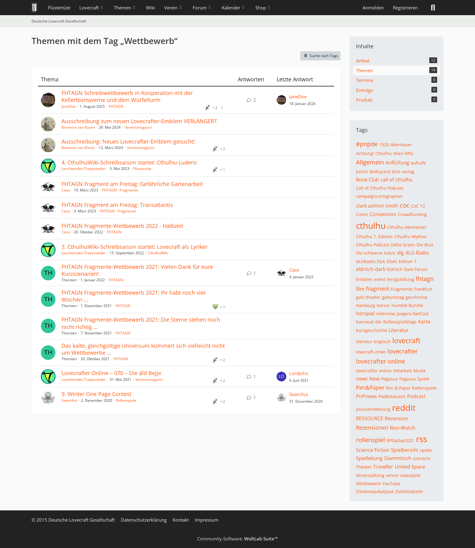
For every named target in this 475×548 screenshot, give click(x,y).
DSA (381, 261)
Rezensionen (372, 427)
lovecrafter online (380, 361)
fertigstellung (400, 279)
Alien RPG (403, 153)
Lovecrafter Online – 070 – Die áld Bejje (111, 373)
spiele (426, 450)
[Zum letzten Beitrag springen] (281, 100)
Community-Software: (237, 539)
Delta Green (403, 245)
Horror (383, 305)
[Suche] (432, 7)
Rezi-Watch (402, 428)
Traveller (383, 466)
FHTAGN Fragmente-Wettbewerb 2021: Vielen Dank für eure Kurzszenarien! (137, 270)
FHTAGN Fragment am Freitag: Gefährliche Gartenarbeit (132, 184)
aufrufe (418, 163)
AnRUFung (397, 162)
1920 (384, 144)
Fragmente (402, 289)
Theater (364, 467)
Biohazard (380, 171)
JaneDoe (68, 106)
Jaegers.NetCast (413, 313)
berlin (362, 171)
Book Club (367, 179)
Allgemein (370, 162)
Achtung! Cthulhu (374, 153)
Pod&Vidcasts (392, 396)
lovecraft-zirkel (371, 352)
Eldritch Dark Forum (407, 269)
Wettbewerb (368, 483)
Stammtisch (397, 458)
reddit (404, 407)
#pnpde (367, 144)
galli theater (368, 297)
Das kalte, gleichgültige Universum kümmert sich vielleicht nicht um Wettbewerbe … (143, 349)
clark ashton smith (377, 205)
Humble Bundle (407, 305)
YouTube (391, 483)
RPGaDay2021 (400, 440)
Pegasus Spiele (414, 379)
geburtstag (393, 297)
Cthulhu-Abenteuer (407, 227)
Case (65, 190)
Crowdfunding (412, 214)
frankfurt (423, 289)
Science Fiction (373, 450)
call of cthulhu (396, 179)
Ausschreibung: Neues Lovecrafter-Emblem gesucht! (128, 141)
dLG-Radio (417, 252)
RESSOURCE (369, 418)
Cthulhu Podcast (372, 245)
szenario (421, 458)
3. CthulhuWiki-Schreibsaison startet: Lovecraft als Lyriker (134, 246)
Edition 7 (408, 261)
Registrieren (405, 8)
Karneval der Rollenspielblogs (386, 322)
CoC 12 (418, 206)
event (379, 279)
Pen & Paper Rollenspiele (411, 388)
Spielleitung (369, 458)
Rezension (396, 418)
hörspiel (365, 313)
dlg (400, 252)
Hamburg (365, 305)
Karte (424, 321)
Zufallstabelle (409, 491)
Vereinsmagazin (138, 127)
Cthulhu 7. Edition (374, 236)
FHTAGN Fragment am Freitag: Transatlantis (117, 204)
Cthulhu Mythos (410, 236)
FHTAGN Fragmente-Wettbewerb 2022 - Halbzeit (122, 225)
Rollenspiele (126, 400)
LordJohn (298, 373)
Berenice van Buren (78, 127)
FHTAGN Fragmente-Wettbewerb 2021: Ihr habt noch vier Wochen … (133, 296)
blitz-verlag (403, 171)
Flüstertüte (142, 168)
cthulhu (371, 225)
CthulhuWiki (158, 252)
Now (374, 378)
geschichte (416, 297)
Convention (383, 214)
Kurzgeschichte (371, 330)
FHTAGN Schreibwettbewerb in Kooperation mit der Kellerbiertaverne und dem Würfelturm (127, 96)
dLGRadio (365, 261)
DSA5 (392, 261)
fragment (377, 288)
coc (405, 205)
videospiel (410, 475)
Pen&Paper (370, 387)
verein (392, 475)
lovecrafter (402, 351)
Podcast (416, 396)
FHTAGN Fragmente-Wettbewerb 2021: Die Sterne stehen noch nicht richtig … (140, 323)
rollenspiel (370, 440)
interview (385, 313)
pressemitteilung (373, 409)
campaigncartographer (379, 196)
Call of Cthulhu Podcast (379, 188)
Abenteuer (401, 144)
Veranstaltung (370, 475)
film (360, 289)
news (362, 378)
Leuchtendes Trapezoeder (83, 168)
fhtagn (425, 279)
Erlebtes (364, 279)
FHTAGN (116, 106)
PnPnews (366, 396)
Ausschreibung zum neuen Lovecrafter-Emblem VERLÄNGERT (139, 121)
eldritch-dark (370, 269)
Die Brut (425, 245)
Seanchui (69, 400)
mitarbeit (402, 371)
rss (421, 439)
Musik (420, 371)
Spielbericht (404, 450)
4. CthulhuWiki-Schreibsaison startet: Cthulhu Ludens (129, 162)
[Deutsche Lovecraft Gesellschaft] (34, 7)
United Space (410, 466)
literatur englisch (373, 341)
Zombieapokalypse (375, 491)
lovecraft (406, 340)
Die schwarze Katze (375, 253)
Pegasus (389, 379)
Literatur (399, 330)
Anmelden (373, 8)
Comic (362, 214)
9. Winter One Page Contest (96, 393)
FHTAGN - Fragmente (120, 190)
